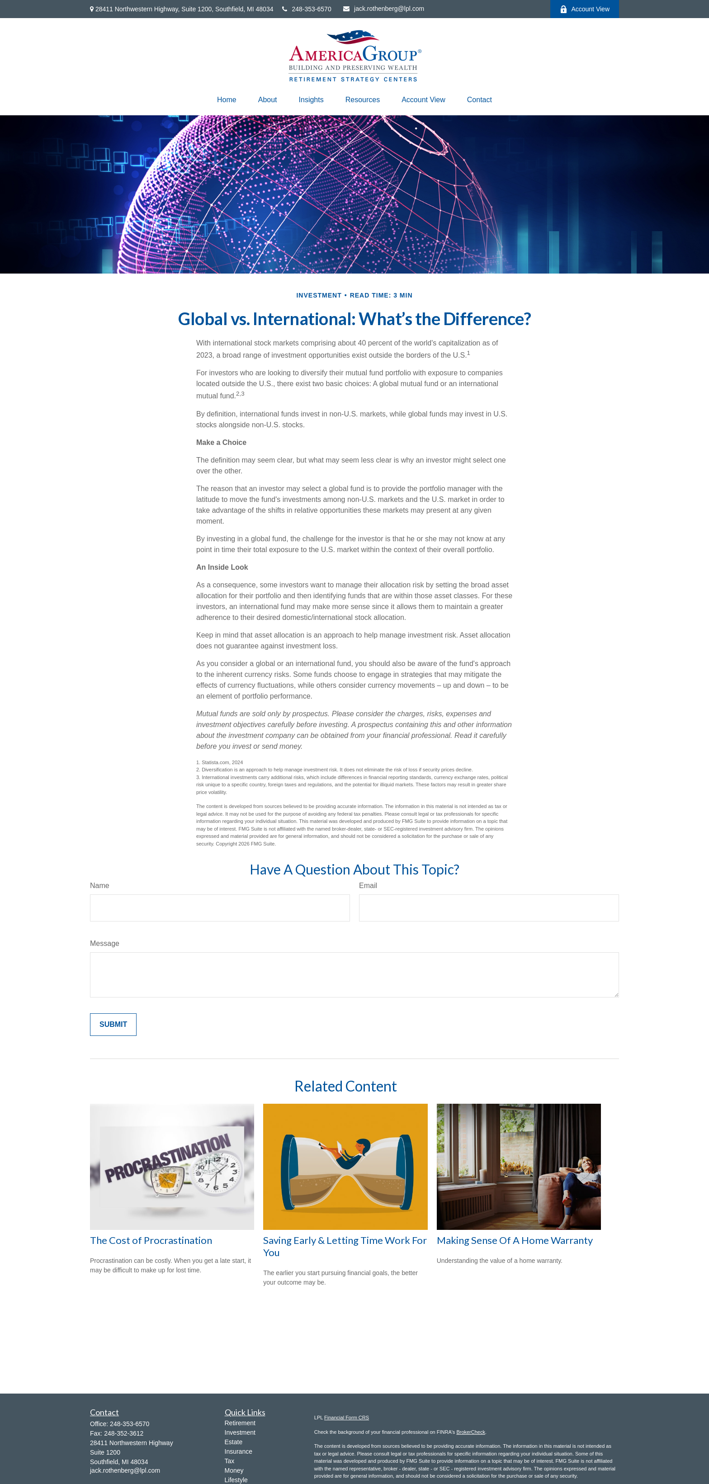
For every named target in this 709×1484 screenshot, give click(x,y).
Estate (234, 1442)
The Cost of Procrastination (151, 1240)
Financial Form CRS (346, 1417)
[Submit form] (113, 1024)
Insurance (238, 1451)
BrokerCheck (470, 1432)
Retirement (240, 1423)
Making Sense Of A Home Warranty (515, 1240)
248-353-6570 (306, 9)
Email (368, 885)
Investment (240, 1432)
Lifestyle (236, 1480)
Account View (585, 9)
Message (104, 943)
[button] (226, 100)
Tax (230, 1461)
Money (234, 1470)
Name (99, 885)
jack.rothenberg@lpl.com (383, 8)
